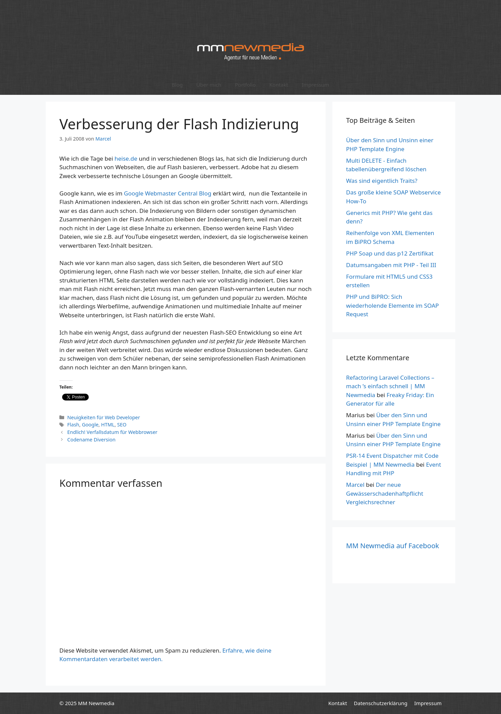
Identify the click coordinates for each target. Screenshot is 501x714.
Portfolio (245, 84)
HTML (107, 424)
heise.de (125, 158)
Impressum (315, 84)
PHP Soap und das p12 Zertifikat (389, 253)
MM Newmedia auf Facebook (392, 545)
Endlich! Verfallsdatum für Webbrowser (112, 432)
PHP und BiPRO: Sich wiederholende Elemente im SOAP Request (392, 305)
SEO (121, 424)
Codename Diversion (91, 439)
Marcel (355, 485)
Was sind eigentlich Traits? (381, 181)
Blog (177, 84)
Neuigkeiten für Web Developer (103, 417)
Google (90, 424)
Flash (73, 424)
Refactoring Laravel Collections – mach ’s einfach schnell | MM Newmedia (390, 386)
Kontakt (278, 84)
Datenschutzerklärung (380, 703)
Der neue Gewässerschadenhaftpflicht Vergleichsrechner (384, 493)
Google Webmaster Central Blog (167, 193)
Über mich (208, 84)
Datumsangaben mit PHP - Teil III (391, 265)
